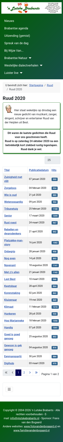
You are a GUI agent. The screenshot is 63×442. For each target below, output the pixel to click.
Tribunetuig (11, 208)
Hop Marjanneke (14, 320)
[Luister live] (20, 73)
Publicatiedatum (39, 170)
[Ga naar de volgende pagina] (30, 372)
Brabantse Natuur (15, 58)
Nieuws (9, 21)
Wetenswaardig (13, 201)
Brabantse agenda (16, 28)
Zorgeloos (10, 188)
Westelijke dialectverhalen (21, 65)
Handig (8, 327)
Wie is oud (10, 195)
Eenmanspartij (13, 356)
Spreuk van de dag (16, 43)
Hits (54, 170)
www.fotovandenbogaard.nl (40, 426)
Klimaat (8, 306)
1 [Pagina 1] (18, 372)
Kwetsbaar (10, 286)
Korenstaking (12, 293)
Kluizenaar (10, 299)
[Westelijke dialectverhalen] (40, 65)
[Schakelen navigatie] (9, 389)
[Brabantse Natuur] (29, 58)
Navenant (10, 265)
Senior (8, 215)
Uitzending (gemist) (17, 35)
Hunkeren (10, 313)
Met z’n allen (11, 272)
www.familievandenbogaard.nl (31, 430)
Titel (7, 170)
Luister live (11, 73)
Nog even (9, 258)
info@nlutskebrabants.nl (24, 418)
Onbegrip (9, 251)
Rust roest (10, 222)
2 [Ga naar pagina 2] (24, 372)
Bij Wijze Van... (14, 50)
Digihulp (9, 363)
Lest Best (9, 279)
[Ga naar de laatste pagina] (36, 372)
